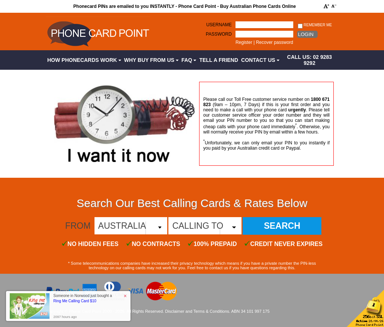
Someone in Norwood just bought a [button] (82, 298)
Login (306, 34)
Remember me (315, 25)
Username (219, 24)
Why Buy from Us (151, 60)
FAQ (189, 60)
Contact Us (260, 60)
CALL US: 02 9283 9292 (309, 60)
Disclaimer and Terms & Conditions (197, 311)
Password (219, 34)
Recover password (274, 42)
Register (244, 42)
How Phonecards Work (84, 60)
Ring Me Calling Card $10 (74, 301)
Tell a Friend (218, 60)
